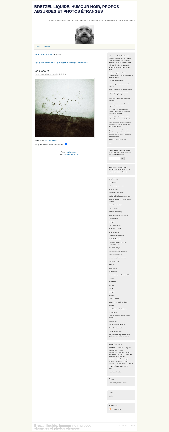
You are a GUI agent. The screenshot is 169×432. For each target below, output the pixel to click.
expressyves (113, 271)
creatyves (112, 278)
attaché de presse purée (116, 84)
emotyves (112, 292)
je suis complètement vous (117, 258)
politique (111, 363)
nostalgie (118, 361)
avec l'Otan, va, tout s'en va (118, 309)
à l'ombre (124, 172)
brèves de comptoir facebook (118, 302)
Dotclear (132, 426)
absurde (112, 348)
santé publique (121, 363)
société (130, 363)
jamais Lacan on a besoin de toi (118, 103)
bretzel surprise (114, 208)
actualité (120, 348)
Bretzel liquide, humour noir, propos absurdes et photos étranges (76, 8)
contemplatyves (114, 232)
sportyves (112, 222)
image (126, 359)
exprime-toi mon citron (116, 354)
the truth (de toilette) (115, 211)
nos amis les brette (115, 225)
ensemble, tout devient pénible (118, 215)
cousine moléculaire (115, 331)
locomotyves (113, 268)
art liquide (112, 264)
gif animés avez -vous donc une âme (119, 130)
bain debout (113, 321)
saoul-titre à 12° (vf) (115, 228)
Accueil (37, 54)
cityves (111, 288)
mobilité (68, 152)
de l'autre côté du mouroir (117, 324)
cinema (121, 352)
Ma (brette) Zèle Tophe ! (116, 192)
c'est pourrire (113, 312)
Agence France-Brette (115, 89)
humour (111, 359)
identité (119, 359)
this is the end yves (115, 248)
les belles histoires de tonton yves (120, 196)
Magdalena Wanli (51, 140)
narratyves (112, 281)
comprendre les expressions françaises (120, 122)
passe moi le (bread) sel (116, 235)
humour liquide (113, 218)
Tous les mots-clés (115, 372)
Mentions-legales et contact (117, 383)
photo (74, 152)
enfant (128, 352)
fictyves (111, 285)
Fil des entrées (116, 409)
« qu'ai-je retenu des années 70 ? (45, 62)
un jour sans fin (114, 298)
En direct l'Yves (114, 261)
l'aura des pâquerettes (116, 328)
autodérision (113, 352)
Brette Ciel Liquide (115, 239)
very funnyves (113, 189)
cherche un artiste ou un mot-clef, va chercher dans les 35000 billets (120, 152)
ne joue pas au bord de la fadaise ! (120, 275)
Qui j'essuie (112, 182)
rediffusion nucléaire (115, 254)
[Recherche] (114, 158)
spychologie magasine (115, 93)
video (110, 139)
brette (111, 396)
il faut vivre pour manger (116, 98)
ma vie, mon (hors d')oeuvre (118, 251)
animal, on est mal (46, 54)
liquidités (112, 305)
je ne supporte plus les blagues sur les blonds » (72, 62)
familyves (112, 295)
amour (121, 350)
